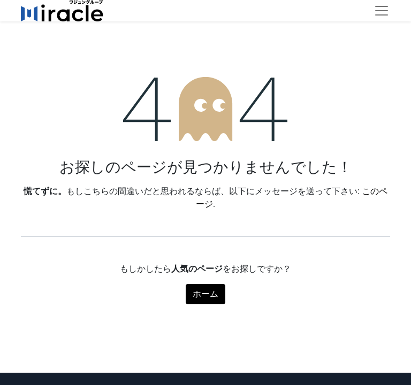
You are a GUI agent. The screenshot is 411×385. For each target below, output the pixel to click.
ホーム (205, 294)
